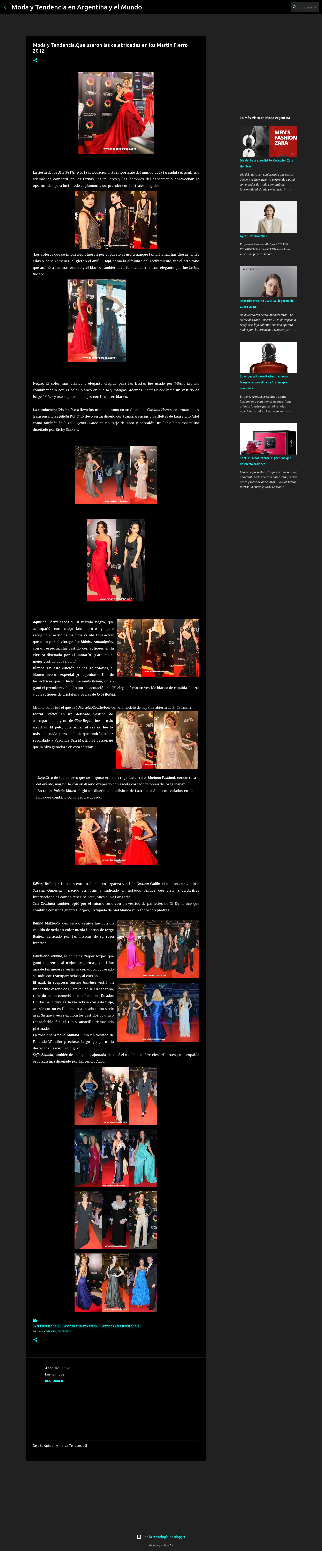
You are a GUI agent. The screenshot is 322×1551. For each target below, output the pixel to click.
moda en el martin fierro (80, 1326)
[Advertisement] (116, 1495)
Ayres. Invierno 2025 (253, 236)
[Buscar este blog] (297, 7)
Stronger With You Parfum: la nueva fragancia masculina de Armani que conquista (264, 382)
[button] (35, 60)
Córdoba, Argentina (57, 1331)
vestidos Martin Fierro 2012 (120, 1326)
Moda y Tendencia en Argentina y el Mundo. (78, 7)
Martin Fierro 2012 (46, 1326)
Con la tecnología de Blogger (161, 1537)
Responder (54, 1381)
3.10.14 (65, 1368)
